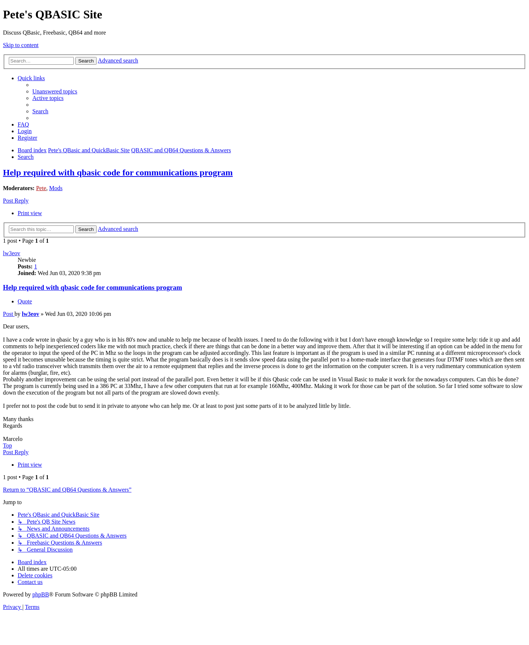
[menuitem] (54, 91)
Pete (41, 188)
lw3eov (11, 253)
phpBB (40, 594)
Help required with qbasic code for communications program (118, 172)
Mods (55, 188)
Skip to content (21, 45)
